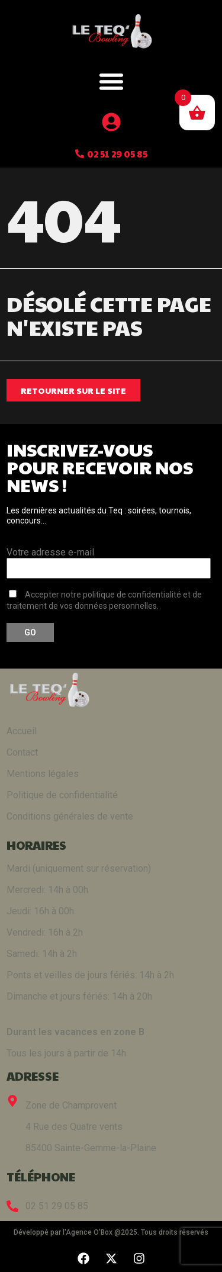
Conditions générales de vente (70, 816)
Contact (22, 752)
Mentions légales (43, 773)
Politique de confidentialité (62, 795)
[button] (111, 81)
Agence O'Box (89, 1232)
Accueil (22, 731)
